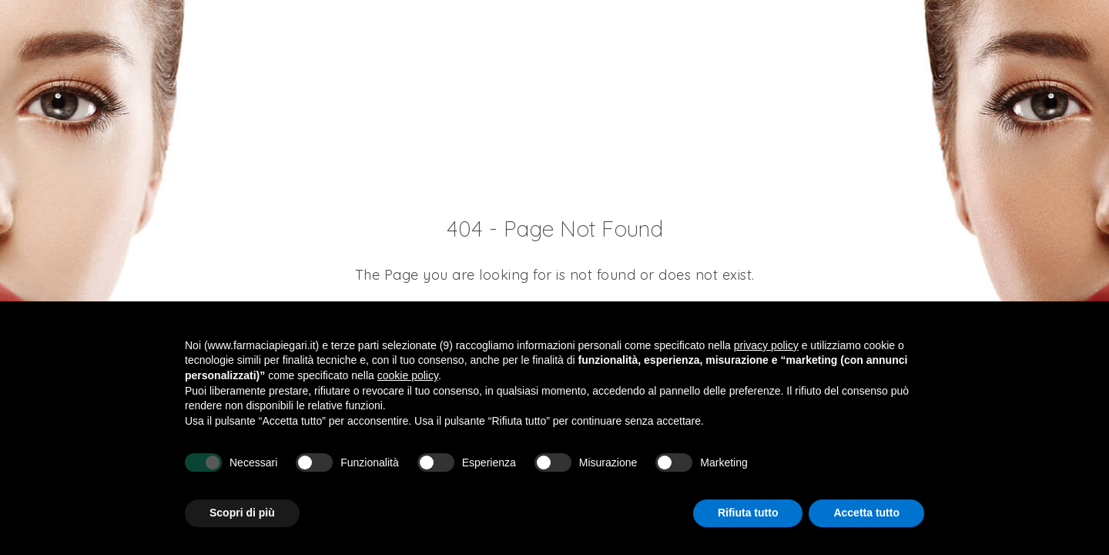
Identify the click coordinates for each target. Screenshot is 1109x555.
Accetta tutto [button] (866, 512)
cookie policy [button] (407, 375)
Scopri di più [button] (242, 512)
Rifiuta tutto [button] (748, 512)
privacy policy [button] (766, 345)
